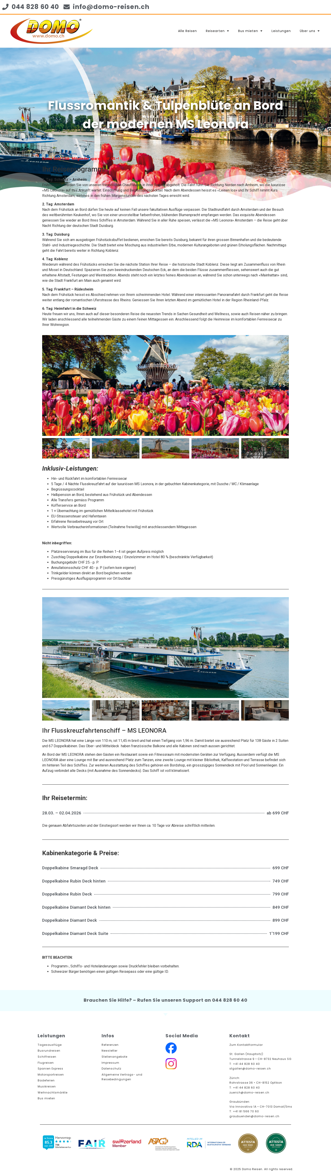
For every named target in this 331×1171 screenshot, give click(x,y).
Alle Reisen (187, 31)
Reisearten (217, 31)
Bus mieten (250, 31)
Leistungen (281, 31)
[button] (46, 385)
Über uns (310, 31)
